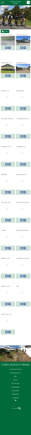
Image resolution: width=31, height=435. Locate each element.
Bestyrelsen (15, 390)
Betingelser (15, 394)
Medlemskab (15, 387)
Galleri (5, 31)
